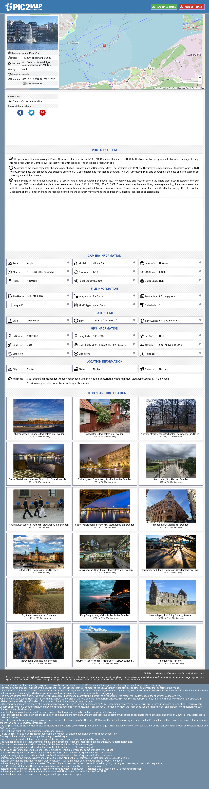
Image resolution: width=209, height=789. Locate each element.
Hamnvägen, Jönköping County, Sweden (170, 615)
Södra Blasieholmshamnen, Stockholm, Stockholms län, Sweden (43, 479)
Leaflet (155, 88)
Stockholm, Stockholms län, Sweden (39, 570)
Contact (200, 673)
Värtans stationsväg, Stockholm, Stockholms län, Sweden (171, 434)
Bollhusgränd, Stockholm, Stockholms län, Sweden (104, 479)
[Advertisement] (129, 118)
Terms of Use (174, 673)
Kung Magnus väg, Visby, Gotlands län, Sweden (104, 615)
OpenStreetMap (175, 88)
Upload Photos (193, 7)
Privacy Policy (188, 673)
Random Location (166, 7)
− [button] (200, 82)
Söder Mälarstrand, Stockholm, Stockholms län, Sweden (105, 524)
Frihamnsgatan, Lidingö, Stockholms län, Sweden (39, 434)
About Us (162, 673)
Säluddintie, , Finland (171, 660)
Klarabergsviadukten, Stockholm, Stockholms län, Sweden (171, 570)
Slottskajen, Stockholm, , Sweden (170, 479)
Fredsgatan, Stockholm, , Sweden (170, 524)
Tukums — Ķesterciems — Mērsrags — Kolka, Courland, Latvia (107, 660)
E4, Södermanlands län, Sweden (39, 615)
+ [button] (200, 78)
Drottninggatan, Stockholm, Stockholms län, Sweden (105, 570)
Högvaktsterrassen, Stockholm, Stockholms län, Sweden (39, 524)
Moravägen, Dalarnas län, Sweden (39, 660)
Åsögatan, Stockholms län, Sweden (105, 434)
